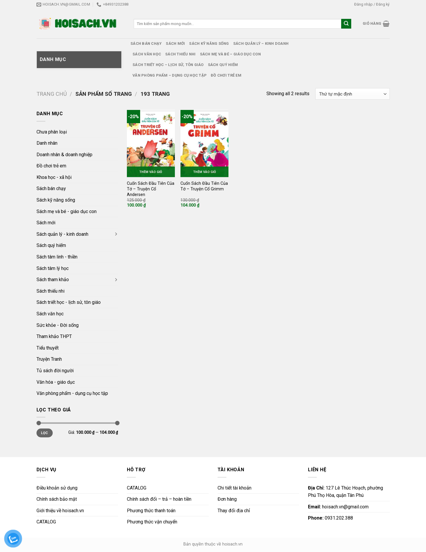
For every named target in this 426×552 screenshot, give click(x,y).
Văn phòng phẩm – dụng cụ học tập (169, 75)
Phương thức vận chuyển (152, 522)
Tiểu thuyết (48, 348)
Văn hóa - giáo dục (56, 382)
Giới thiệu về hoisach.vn (60, 510)
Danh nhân (47, 143)
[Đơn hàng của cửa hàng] (352, 94)
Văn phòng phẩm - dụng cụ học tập (72, 393)
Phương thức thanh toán (151, 510)
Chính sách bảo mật (57, 499)
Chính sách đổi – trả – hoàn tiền (159, 499)
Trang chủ (52, 94)
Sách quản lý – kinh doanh (261, 43)
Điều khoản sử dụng (57, 488)
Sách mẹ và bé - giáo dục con (67, 211)
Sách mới (175, 43)
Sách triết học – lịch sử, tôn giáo (168, 64)
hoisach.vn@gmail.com (338, 507)
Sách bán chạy (146, 43)
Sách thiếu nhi (180, 54)
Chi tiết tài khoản (234, 488)
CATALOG (46, 522)
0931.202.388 (330, 518)
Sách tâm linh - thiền (57, 257)
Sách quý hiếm (223, 64)
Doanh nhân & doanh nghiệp (64, 154)
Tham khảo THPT (54, 336)
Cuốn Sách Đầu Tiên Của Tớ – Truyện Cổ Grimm (204, 186)
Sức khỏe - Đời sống (58, 325)
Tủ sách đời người (55, 370)
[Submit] (346, 24)
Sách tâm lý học (53, 268)
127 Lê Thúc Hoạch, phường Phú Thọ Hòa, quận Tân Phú (345, 491)
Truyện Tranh (49, 359)
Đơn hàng (227, 499)
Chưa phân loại (52, 132)
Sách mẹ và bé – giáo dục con (230, 54)
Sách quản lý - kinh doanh (62, 234)
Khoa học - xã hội (54, 177)
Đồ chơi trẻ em (226, 75)
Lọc (44, 433)
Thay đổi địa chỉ (234, 510)
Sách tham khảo (53, 279)
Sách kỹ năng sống (209, 43)
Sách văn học (146, 54)
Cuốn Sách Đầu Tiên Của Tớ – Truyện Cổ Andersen (150, 189)
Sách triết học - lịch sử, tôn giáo (69, 302)
